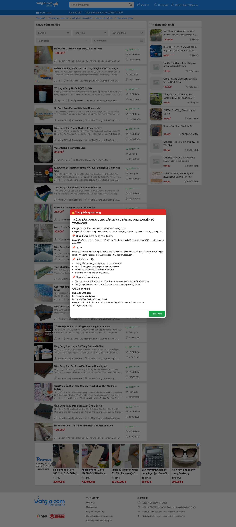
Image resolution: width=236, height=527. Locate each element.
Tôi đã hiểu (157, 313)
